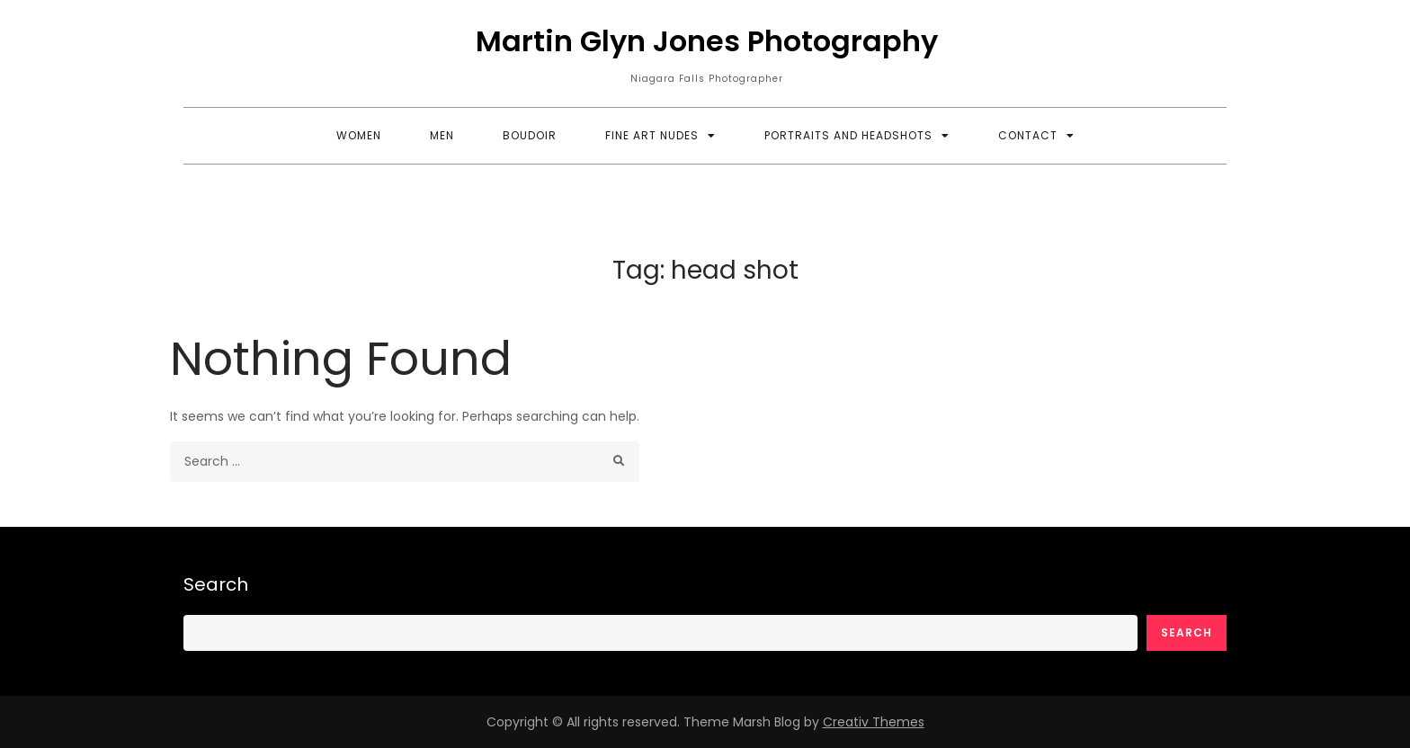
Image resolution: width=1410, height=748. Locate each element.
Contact (1028, 135)
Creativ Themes (873, 722)
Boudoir (530, 135)
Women (358, 135)
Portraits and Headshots (848, 135)
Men (442, 135)
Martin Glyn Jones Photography (707, 41)
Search (215, 584)
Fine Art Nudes (652, 135)
